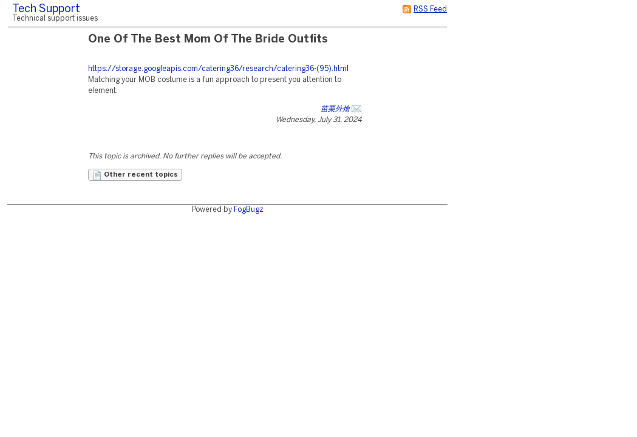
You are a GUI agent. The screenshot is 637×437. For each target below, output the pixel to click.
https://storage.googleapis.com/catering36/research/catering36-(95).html (218, 69)
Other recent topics (135, 175)
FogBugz (249, 209)
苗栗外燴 (335, 109)
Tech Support (46, 9)
